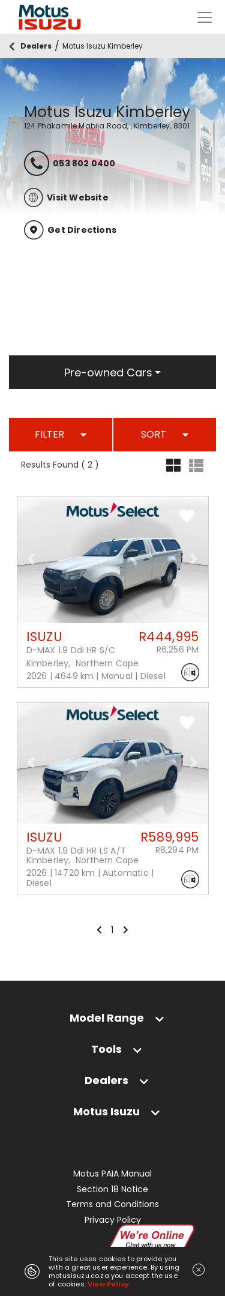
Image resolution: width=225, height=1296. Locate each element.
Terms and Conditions (112, 1204)
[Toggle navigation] (204, 17)
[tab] (112, 1017)
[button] (31, 559)
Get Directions (70, 230)
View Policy (108, 1284)
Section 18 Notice (112, 1189)
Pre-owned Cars (108, 372)
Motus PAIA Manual (112, 1174)
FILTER (60, 434)
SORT (164, 434)
